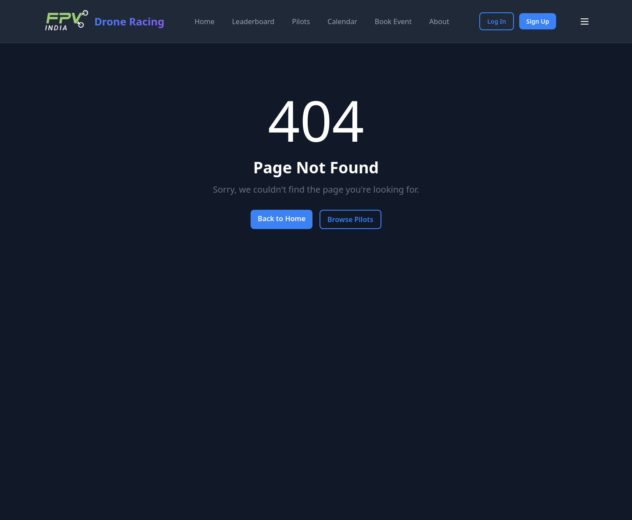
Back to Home (281, 218)
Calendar (342, 21)
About (439, 21)
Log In (496, 21)
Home (204, 21)
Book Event (393, 21)
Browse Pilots (350, 219)
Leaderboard (253, 21)
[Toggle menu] (584, 21)
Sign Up (537, 21)
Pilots (301, 21)
